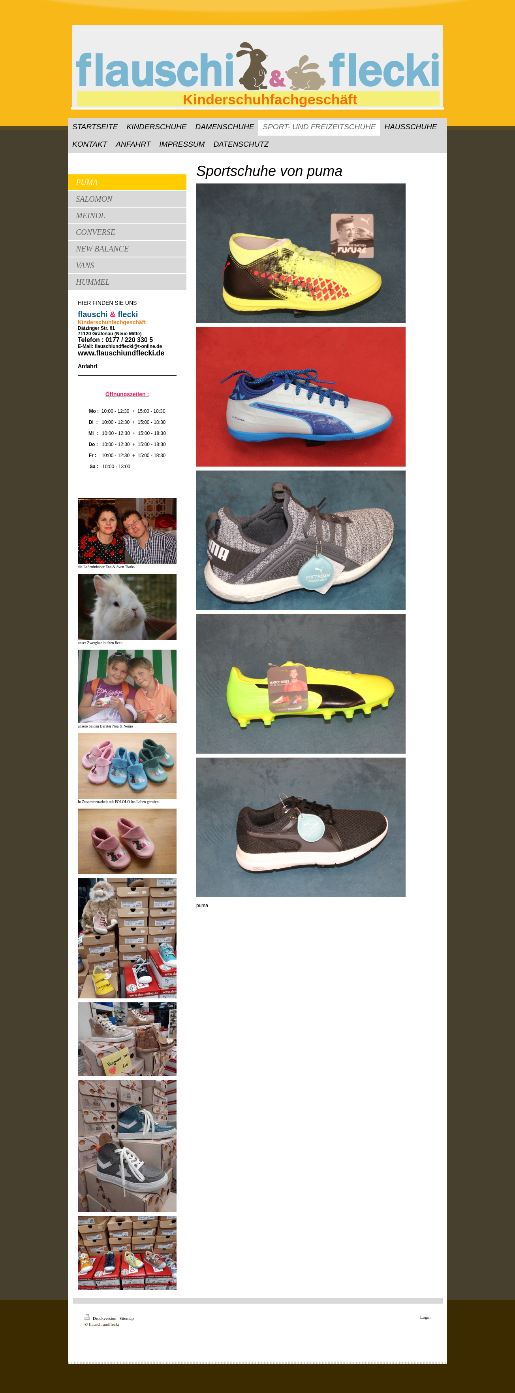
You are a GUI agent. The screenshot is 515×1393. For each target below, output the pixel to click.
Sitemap (126, 1318)
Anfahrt (88, 366)
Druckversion (101, 1318)
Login (425, 1317)
